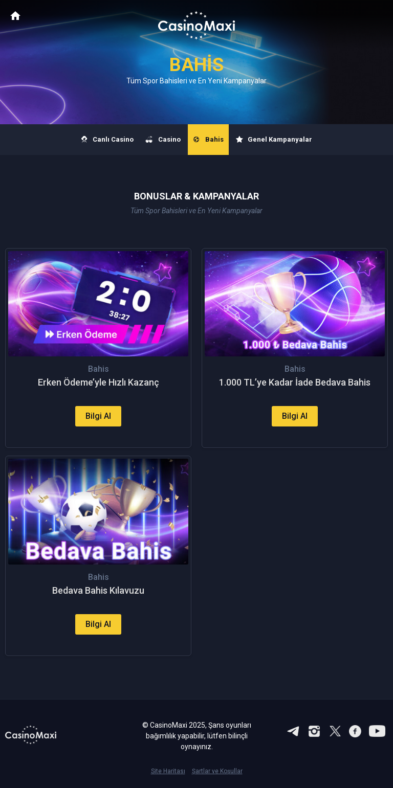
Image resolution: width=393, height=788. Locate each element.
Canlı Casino (107, 139)
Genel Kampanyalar (274, 139)
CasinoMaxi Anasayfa (15, 15)
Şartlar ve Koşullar (217, 771)
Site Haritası (168, 771)
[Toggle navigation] (375, 16)
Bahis (208, 139)
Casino (163, 139)
